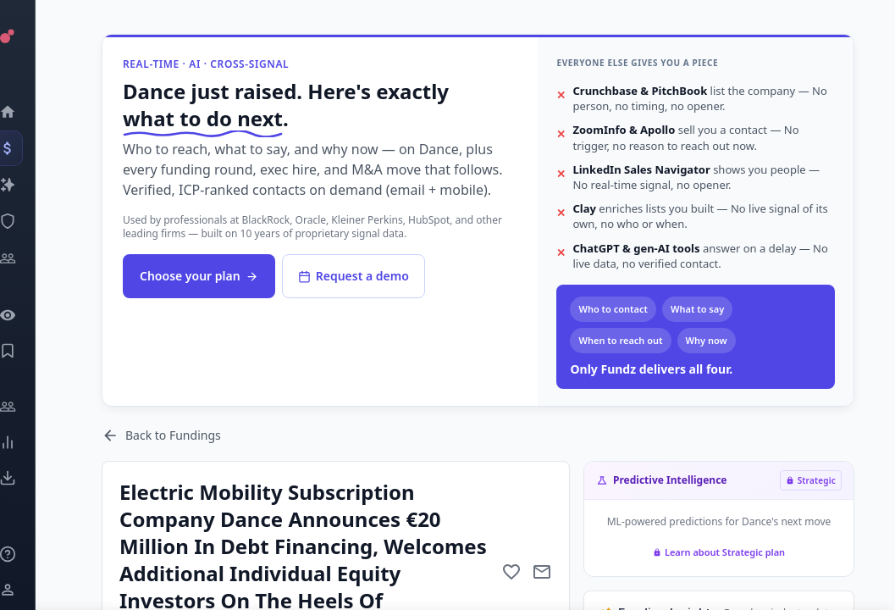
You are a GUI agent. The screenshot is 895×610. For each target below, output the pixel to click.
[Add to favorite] (511, 572)
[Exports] (30, 478)
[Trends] (30, 442)
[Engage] (30, 407)
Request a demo (353, 276)
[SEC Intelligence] (30, 221)
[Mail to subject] (542, 572)
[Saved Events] (30, 351)
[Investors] (30, 258)
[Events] (30, 148)
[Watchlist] (30, 315)
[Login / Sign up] (30, 590)
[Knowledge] (30, 554)
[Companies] (30, 185)
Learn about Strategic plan (719, 552)
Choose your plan (199, 276)
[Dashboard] (30, 112)
